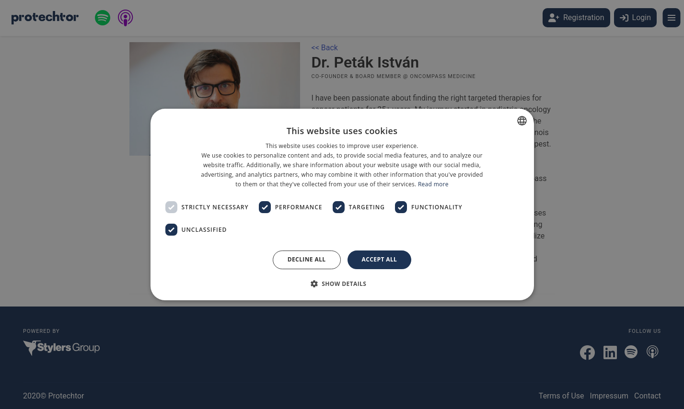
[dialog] (342, 204)
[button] (342, 283)
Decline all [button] (307, 259)
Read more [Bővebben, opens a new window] (433, 184)
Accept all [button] (379, 259)
